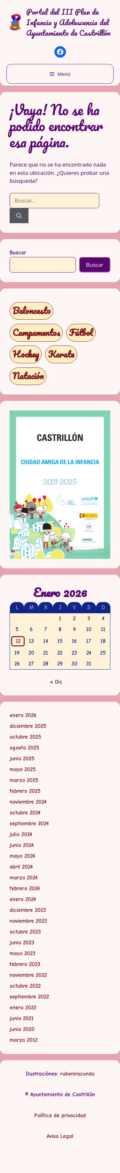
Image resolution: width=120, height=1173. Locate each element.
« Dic (56, 682)
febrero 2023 (25, 964)
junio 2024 (22, 845)
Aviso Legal (60, 1136)
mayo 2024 (22, 856)
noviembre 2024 (28, 802)
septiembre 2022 (29, 997)
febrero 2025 (25, 791)
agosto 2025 (24, 748)
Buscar (18, 253)
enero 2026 (23, 715)
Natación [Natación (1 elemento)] (28, 376)
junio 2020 (22, 1029)
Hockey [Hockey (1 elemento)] (25, 354)
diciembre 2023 (28, 910)
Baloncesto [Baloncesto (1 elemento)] (31, 310)
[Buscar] (19, 216)
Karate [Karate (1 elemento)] (61, 354)
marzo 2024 (23, 878)
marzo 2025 (24, 780)
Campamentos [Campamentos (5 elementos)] (36, 332)
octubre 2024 (25, 813)
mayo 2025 (23, 769)
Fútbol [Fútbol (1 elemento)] (81, 332)
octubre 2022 (25, 986)
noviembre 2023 (28, 921)
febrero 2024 (25, 888)
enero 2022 (23, 1008)
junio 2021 (22, 1018)
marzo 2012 (23, 1040)
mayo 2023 (23, 953)
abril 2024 (21, 867)
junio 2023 (22, 943)
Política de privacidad (60, 1116)
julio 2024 (21, 834)
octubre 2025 (25, 737)
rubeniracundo (77, 1074)
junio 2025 (22, 759)
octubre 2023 (25, 932)
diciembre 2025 (28, 726)
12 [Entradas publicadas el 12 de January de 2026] (18, 641)
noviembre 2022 (28, 975)
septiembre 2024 (29, 824)
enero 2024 (23, 899)
